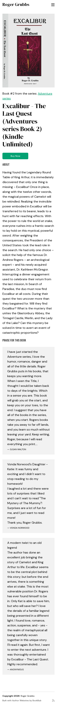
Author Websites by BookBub (26, 700)
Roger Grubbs (15, 4)
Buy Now (15, 156)
